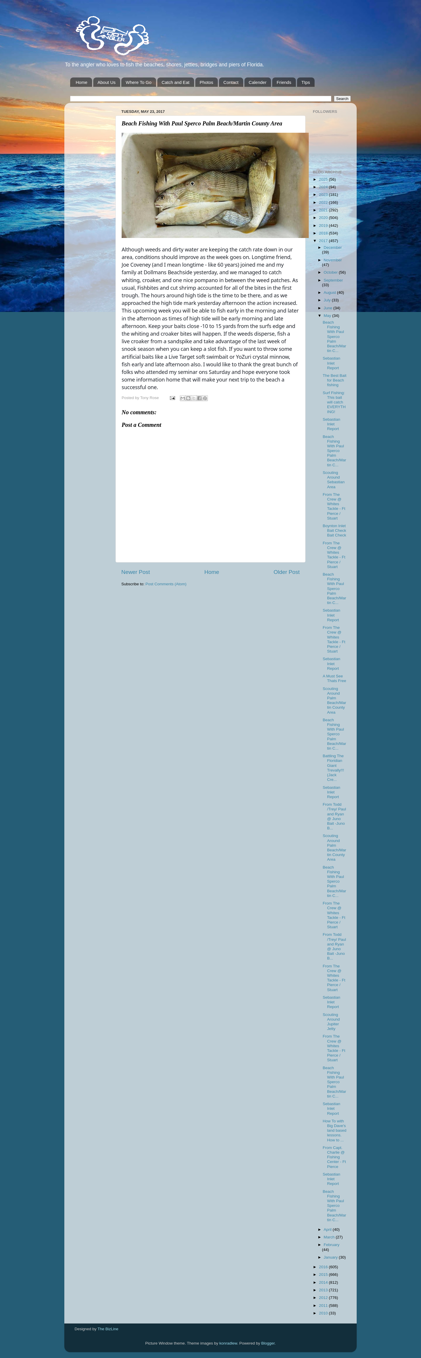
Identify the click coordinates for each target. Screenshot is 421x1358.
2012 (324, 1297)
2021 (324, 210)
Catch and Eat (175, 82)
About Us (107, 82)
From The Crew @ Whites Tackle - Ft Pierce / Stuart (334, 506)
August (330, 292)
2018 (324, 233)
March (330, 1237)
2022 (324, 202)
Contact (231, 82)
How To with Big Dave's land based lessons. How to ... (334, 1130)
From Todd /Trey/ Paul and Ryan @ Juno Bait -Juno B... (334, 816)
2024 (324, 187)
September (333, 280)
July (328, 300)
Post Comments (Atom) (166, 584)
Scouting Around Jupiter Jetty (331, 1021)
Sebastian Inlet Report (331, 363)
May (328, 315)
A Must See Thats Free (334, 678)
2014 (324, 1282)
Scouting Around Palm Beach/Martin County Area (334, 700)
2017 (324, 241)
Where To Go (138, 82)
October (331, 272)
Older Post (287, 572)
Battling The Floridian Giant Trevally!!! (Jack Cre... (333, 768)
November (333, 260)
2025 (324, 179)
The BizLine (108, 1329)
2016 (324, 1267)
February (331, 1245)
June (328, 308)
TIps (305, 82)
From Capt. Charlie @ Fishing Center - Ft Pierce (334, 1157)
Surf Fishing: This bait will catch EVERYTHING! (334, 402)
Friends (284, 82)
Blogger (268, 1343)
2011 (324, 1305)
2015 (324, 1274)
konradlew (228, 1343)
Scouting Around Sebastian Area (334, 479)
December (333, 247)
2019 (324, 225)
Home (81, 82)
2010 (324, 1313)
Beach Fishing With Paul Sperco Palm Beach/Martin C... (334, 336)
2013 (324, 1290)
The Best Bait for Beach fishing (334, 380)
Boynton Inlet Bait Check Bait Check (334, 530)
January (331, 1257)
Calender (258, 82)
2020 (324, 217)
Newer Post (135, 572)
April (328, 1229)
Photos (206, 82)
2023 (324, 194)
